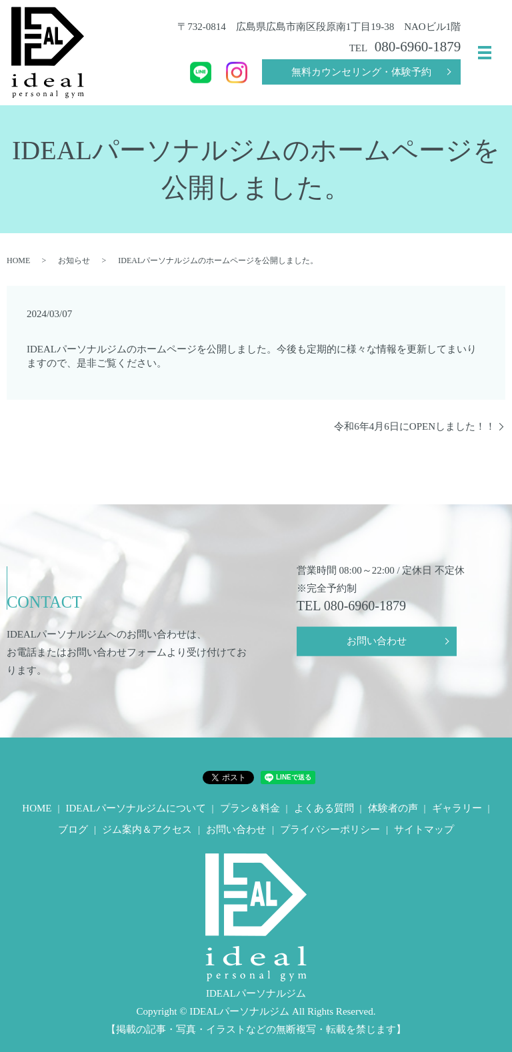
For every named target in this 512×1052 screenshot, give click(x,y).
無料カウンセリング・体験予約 (361, 72)
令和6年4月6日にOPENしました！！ (414, 426)
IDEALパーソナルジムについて (136, 808)
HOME (18, 260)
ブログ (73, 829)
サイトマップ (424, 829)
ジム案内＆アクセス (147, 829)
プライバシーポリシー (330, 829)
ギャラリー (457, 808)
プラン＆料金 (250, 808)
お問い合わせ (377, 643)
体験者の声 (393, 808)
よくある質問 (324, 808)
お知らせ (74, 260)
